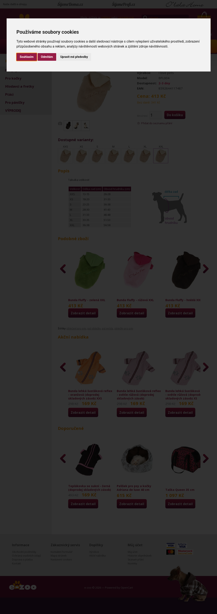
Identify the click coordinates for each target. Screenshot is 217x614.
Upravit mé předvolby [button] (74, 56)
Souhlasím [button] (27, 56)
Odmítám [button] (47, 56)
